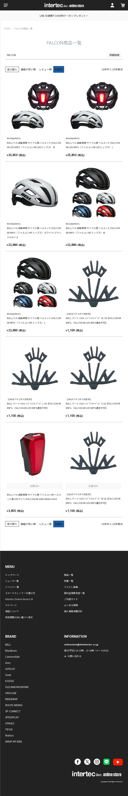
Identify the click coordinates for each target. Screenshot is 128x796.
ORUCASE (10, 693)
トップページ (12, 574)
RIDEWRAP (11, 699)
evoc (8, 662)
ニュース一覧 (12, 580)
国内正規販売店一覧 (74, 593)
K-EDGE (9, 681)
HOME (7, 28)
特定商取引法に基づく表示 (19, 617)
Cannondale (12, 656)
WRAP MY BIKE (13, 741)
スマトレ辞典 (71, 587)
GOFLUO (10, 668)
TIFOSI (9, 729)
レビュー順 (45, 69)
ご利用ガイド (71, 599)
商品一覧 (68, 574)
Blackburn (11, 650)
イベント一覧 (12, 587)
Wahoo (9, 735)
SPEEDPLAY (12, 717)
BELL (8, 644)
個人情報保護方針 (73, 611)
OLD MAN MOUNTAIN (16, 687)
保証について (12, 611)
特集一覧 (68, 580)
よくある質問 (71, 605)
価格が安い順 (28, 69)
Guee (8, 674)
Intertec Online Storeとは (19, 599)
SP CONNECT (12, 711)
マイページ (11, 605)
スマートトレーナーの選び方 (20, 593)
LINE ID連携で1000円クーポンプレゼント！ (64, 15)
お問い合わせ (74, 656)
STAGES (9, 723)
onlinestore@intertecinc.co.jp (81, 644)
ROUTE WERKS (13, 705)
